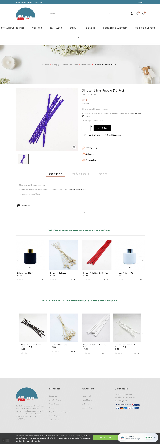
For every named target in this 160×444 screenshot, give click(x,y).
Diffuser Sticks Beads (58, 273)
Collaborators (54, 419)
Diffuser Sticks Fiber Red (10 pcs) (95, 273)
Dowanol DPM (76, 189)
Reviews (103, 174)
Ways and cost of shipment (59, 412)
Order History (87, 404)
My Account (86, 396)
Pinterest (95, 95)
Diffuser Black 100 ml (25, 273)
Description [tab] (55, 174)
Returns (51, 408)
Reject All (105, 437)
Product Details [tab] (80, 174)
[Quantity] (86, 128)
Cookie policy (20, 441)
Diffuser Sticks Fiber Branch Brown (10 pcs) (31, 346)
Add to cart (102, 128)
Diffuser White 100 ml (124, 273)
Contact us (53, 396)
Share (88, 95)
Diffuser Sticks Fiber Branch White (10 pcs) (125, 346)
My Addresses (87, 400)
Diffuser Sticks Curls (59, 345)
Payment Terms (54, 404)
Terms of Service (55, 400)
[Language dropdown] (141, 2)
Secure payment (54, 416)
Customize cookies (33, 441)
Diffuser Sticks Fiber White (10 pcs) (94, 346)
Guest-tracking (87, 408)
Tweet (91, 95)
